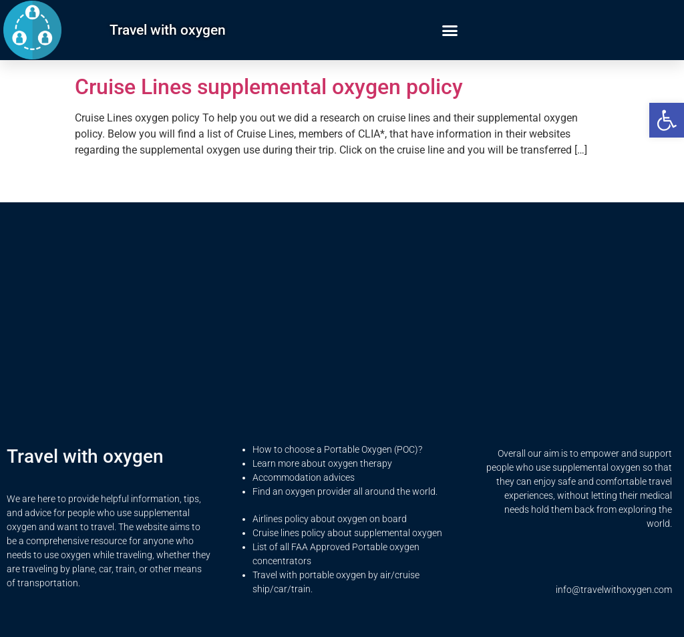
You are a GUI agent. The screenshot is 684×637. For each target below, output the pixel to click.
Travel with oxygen (168, 30)
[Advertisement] (342, 333)
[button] (666, 120)
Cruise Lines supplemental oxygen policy (269, 86)
